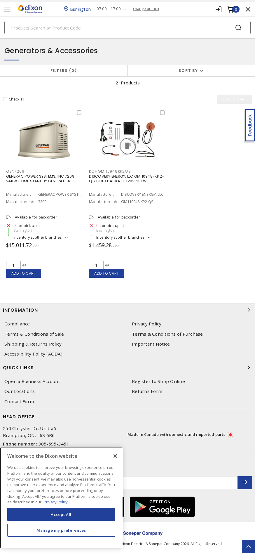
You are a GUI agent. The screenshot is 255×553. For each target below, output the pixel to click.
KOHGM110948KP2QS (110, 171)
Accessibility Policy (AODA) (33, 354)
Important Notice (151, 344)
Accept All (61, 514)
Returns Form (147, 391)
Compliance (17, 324)
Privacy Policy (147, 324)
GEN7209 (15, 171)
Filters (63, 70)
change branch (146, 8)
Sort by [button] (188, 70)
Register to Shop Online (158, 381)
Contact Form (19, 401)
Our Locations (19, 391)
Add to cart (23, 273)
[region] (61, 497)
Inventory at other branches (38, 237)
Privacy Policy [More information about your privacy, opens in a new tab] (56, 502)
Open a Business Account (32, 381)
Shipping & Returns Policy (33, 344)
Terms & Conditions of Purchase (167, 334)
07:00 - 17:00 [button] (109, 8)
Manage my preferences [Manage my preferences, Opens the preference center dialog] (61, 530)
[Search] (127, 27)
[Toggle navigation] (7, 9)
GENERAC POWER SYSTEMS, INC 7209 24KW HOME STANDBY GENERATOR (40, 178)
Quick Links (127, 367)
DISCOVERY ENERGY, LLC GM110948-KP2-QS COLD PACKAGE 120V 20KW (126, 178)
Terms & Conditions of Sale (34, 334)
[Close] (115, 456)
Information (127, 310)
